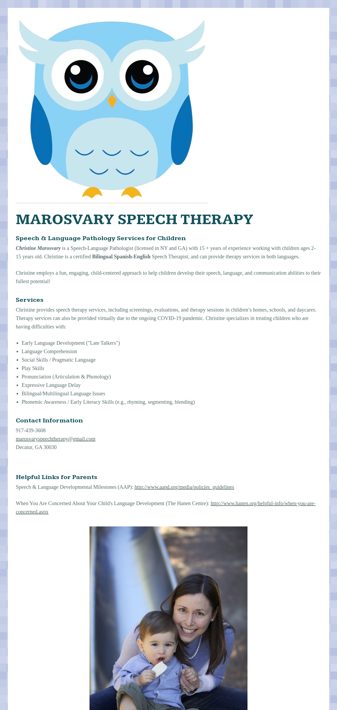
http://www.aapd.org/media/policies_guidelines (184, 487)
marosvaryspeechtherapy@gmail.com (55, 439)
